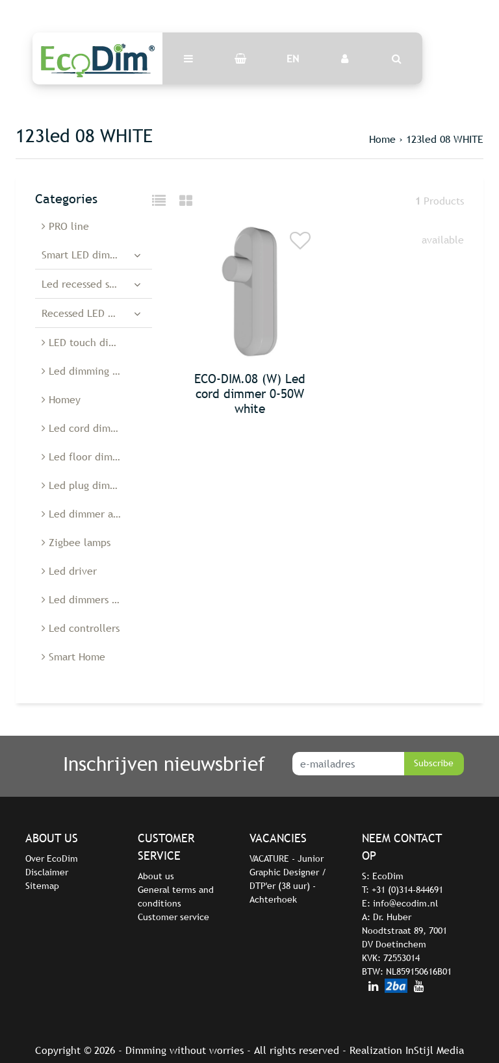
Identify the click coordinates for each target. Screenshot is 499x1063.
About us (156, 876)
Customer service (173, 917)
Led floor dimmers (88, 456)
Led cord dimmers (87, 428)
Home (382, 139)
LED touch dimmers (90, 342)
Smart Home (73, 656)
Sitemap (42, 886)
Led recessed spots (85, 284)
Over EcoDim (51, 858)
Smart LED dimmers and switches (97, 254)
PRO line (65, 226)
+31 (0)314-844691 (407, 889)
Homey (61, 399)
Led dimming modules (96, 371)
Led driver (69, 571)
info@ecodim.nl (405, 903)
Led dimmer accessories (97, 513)
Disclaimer (46, 872)
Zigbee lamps (76, 542)
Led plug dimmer (85, 485)
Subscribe (434, 763)
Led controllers (81, 628)
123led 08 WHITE (444, 139)
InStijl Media (434, 1050)
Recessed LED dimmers (94, 313)
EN (293, 58)
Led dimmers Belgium (95, 599)
